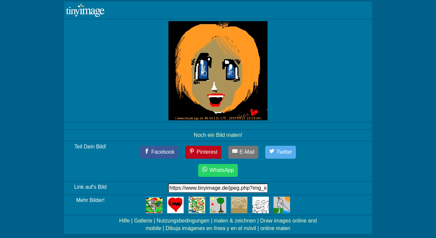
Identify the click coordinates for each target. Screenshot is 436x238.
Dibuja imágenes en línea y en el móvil (210, 228)
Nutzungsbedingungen (183, 220)
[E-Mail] (243, 152)
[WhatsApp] (218, 170)
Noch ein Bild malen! (218, 135)
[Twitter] (280, 152)
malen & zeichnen (235, 220)
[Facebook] (159, 152)
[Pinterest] (203, 152)
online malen (275, 228)
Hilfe (124, 220)
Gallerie (143, 220)
